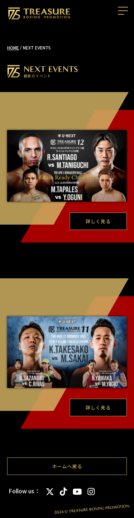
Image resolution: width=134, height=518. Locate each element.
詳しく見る (98, 221)
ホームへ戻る (67, 466)
